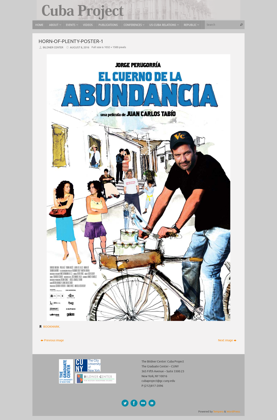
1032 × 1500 (111, 47)
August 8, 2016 (79, 47)
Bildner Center (53, 47)
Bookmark (51, 326)
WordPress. (233, 411)
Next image (227, 340)
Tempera (218, 411)
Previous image (52, 340)
